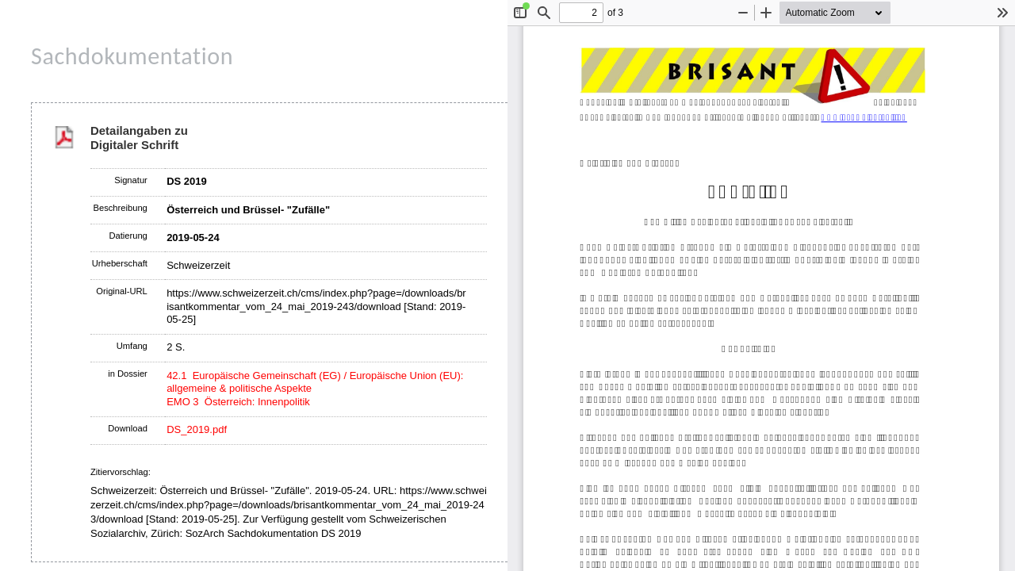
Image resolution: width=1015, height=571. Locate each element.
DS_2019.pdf (197, 429)
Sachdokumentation (132, 56)
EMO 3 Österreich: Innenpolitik (238, 402)
